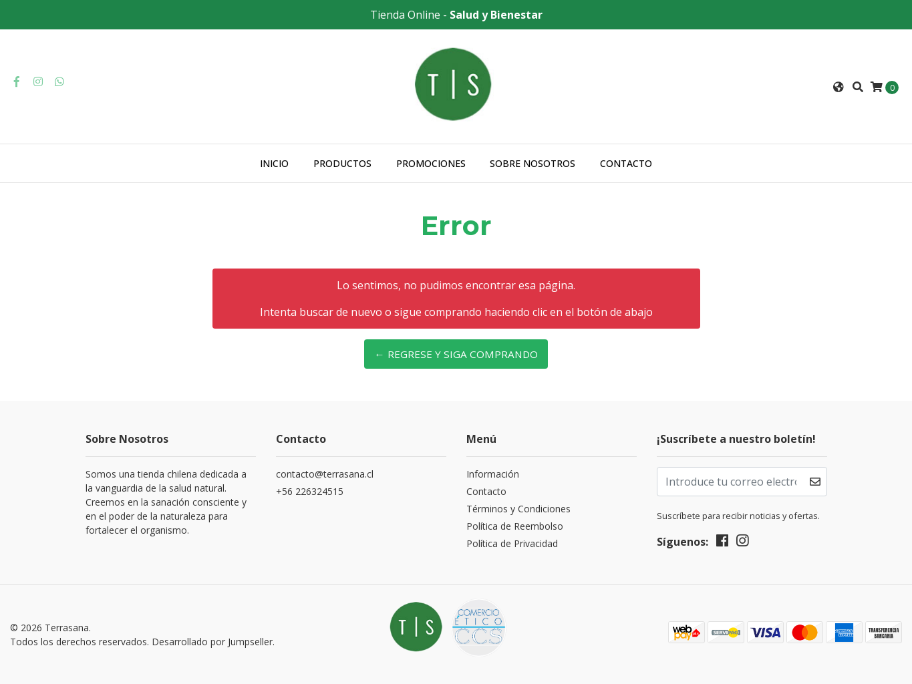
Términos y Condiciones (518, 508)
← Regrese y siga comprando (456, 354)
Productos (342, 163)
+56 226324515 (309, 491)
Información (492, 474)
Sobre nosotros (532, 163)
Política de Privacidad (512, 543)
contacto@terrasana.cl (324, 474)
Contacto (626, 163)
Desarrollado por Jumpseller (212, 641)
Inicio (274, 163)
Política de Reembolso (514, 526)
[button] (838, 87)
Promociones (431, 163)
